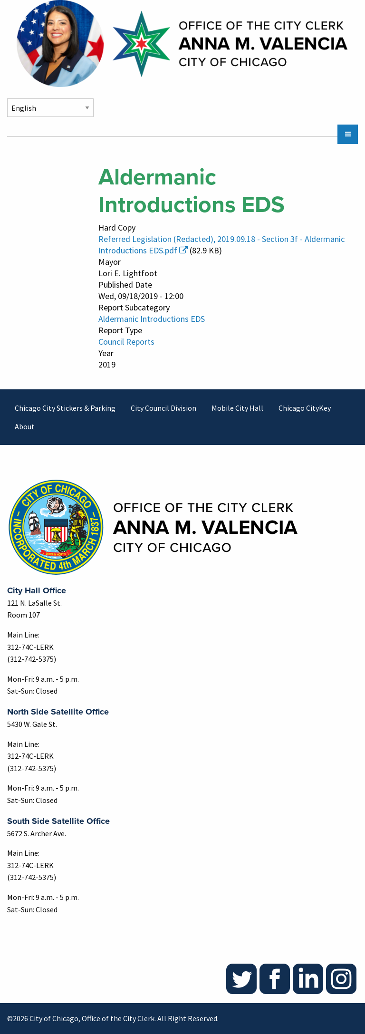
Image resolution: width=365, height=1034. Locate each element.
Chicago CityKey (305, 408)
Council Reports (126, 341)
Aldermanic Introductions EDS (151, 318)
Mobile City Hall (237, 408)
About (25, 426)
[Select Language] (50, 107)
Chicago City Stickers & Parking (65, 408)
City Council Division (163, 408)
